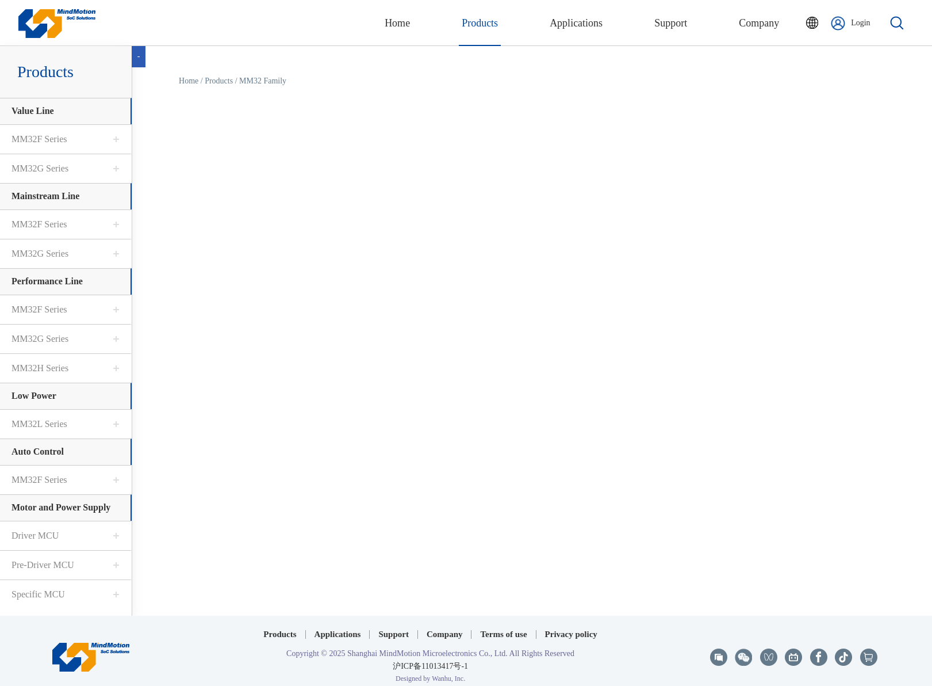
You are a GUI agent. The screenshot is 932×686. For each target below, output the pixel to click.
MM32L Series (39, 424)
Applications (337, 627)
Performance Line (47, 281)
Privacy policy (571, 627)
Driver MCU (35, 535)
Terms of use (503, 627)
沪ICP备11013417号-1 (430, 659)
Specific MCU (38, 594)
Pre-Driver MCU (42, 565)
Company (445, 627)
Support (393, 627)
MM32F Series (39, 139)
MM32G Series (39, 168)
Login (850, 23)
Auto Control (37, 451)
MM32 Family (262, 81)
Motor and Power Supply (60, 507)
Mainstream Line (45, 196)
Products (219, 81)
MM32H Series (39, 368)
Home (188, 81)
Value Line (32, 111)
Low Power (33, 396)
